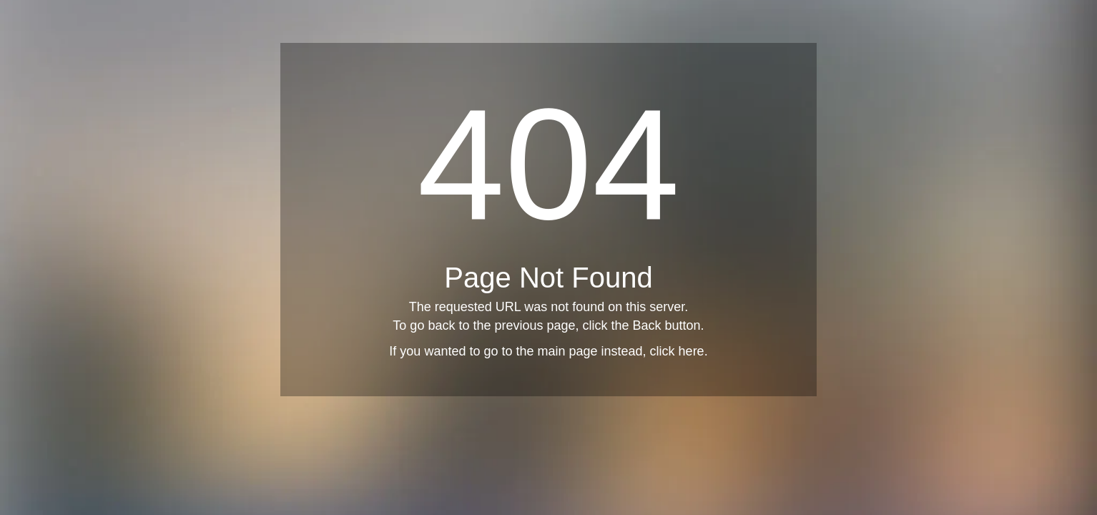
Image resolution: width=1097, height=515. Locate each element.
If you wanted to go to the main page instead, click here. (548, 351)
